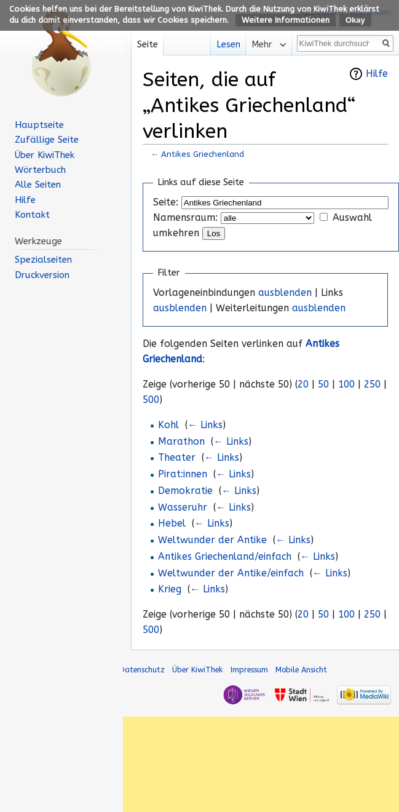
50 (323, 384)
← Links (205, 425)
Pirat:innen (182, 474)
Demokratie (185, 490)
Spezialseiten (43, 259)
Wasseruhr (182, 507)
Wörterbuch (40, 169)
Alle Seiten (38, 184)
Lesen (224, 44)
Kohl (168, 425)
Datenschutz (142, 669)
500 (151, 399)
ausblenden (285, 292)
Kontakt (32, 214)
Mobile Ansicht (301, 669)
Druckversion (42, 275)
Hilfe (377, 73)
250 (372, 384)
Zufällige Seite (47, 139)
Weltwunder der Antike (212, 540)
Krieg (169, 589)
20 (303, 384)
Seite (147, 44)
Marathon (181, 441)
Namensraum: (185, 217)
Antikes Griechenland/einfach (224, 556)
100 (346, 384)
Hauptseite (39, 124)
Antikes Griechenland (202, 154)
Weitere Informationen (286, 20)
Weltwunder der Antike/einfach (231, 573)
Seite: (165, 202)
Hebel (172, 523)
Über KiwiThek (44, 155)
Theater (177, 457)
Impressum (249, 669)
